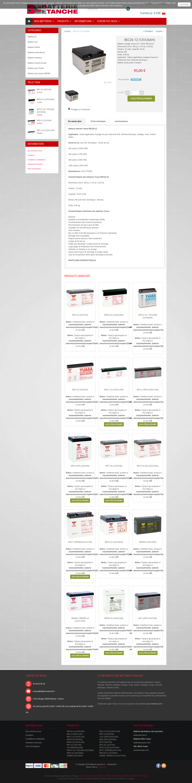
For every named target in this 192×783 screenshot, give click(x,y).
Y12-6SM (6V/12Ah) (75, 748)
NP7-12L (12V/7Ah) (113, 466)
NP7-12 (144, 776)
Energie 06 (101, 767)
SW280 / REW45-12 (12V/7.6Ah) (80, 619)
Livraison (31, 155)
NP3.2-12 (128, 776)
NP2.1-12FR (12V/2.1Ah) (147, 389)
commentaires (121, 121)
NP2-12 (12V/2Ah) (44, 120)
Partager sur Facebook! (80, 109)
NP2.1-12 (110, 776)
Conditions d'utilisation (36, 160)
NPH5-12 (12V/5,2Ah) (113, 618)
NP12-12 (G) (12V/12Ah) (147, 466)
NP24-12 (119, 776)
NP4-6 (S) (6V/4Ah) (74, 739)
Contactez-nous (107, 21)
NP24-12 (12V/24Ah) (114, 542)
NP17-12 (101, 776)
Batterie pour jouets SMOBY (39, 73)
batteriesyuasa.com (142, 742)
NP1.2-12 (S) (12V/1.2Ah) (109, 731)
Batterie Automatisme (36, 52)
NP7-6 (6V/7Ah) (105, 742)
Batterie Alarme (34, 47)
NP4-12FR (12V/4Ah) (80, 466)
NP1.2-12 (84, 776)
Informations (83, 21)
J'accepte (184, 4)
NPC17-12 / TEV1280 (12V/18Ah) (45, 110)
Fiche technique (98, 121)
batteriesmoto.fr (140, 735)
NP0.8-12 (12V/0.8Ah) (45, 99)
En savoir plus (75, 121)
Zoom (109, 82)
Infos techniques (34, 169)
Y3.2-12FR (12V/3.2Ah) (108, 737)
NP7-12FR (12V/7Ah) (147, 618)
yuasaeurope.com (141, 750)
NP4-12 (136, 776)
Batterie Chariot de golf (37, 63)
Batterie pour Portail (36, 68)
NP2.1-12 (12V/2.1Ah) (45, 130)
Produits (63, 21)
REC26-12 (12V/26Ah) (108, 753)
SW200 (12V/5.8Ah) (147, 542)
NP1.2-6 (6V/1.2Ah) (74, 734)
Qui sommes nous (35, 151)
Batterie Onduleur (35, 58)
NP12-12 (92, 776)
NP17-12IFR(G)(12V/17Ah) (80, 542)
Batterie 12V (33, 42)
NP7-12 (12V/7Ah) (44, 89)
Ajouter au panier (113, 424)
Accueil (67, 31)
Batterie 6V (32, 37)
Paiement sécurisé (35, 164)
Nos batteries (43, 21)
